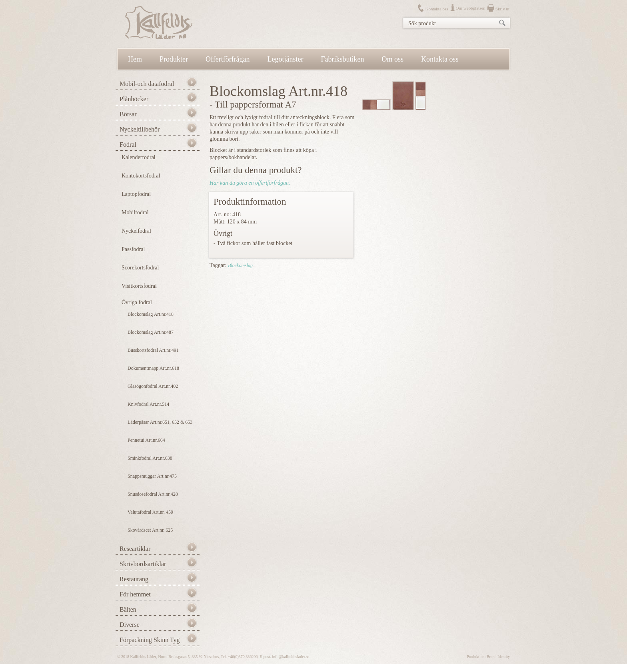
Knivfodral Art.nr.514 (148, 404)
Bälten (128, 609)
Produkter (174, 59)
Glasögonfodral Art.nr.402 (153, 386)
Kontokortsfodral (141, 176)
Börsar (128, 114)
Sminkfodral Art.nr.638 (150, 458)
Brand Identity (498, 656)
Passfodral (133, 249)
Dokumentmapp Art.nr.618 (153, 368)
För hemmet (135, 594)
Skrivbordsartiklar (143, 563)
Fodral (128, 144)
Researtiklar (135, 548)
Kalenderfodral (139, 157)
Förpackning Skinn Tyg (150, 639)
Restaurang (134, 579)
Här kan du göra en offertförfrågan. (250, 183)
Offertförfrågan (228, 59)
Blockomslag (240, 265)
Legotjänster (286, 59)
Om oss (393, 59)
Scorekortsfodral (140, 268)
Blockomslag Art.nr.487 (151, 332)
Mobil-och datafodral (147, 83)
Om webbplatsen (470, 8)
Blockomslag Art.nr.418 (151, 314)
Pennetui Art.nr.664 (146, 440)
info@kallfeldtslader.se (290, 656)
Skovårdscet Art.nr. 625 (150, 530)
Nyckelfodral (136, 231)
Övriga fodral (137, 302)
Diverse (130, 624)
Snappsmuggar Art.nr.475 (152, 476)
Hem (135, 59)
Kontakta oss (436, 8)
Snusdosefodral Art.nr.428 (153, 494)
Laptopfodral (136, 194)
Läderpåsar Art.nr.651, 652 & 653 (160, 422)
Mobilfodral (135, 212)
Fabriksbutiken (342, 59)
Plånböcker (134, 99)
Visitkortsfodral (139, 286)
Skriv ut (502, 8)
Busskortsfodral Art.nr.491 (153, 350)
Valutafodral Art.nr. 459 (150, 512)
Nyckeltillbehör (140, 129)
